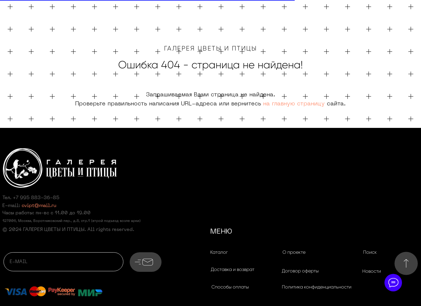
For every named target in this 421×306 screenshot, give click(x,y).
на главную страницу (294, 104)
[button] (232, 269)
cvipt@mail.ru (39, 206)
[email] (63, 261)
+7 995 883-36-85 (36, 198)
